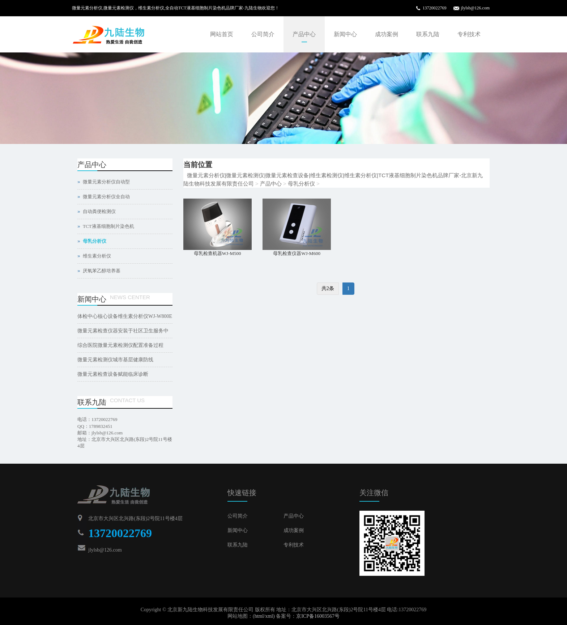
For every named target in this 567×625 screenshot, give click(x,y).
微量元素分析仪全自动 (106, 196)
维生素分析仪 (97, 256)
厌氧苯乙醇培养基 (101, 270)
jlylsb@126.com (475, 7)
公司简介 (262, 34)
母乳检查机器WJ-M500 (217, 253)
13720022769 (435, 7)
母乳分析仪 (301, 183)
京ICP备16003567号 (318, 616)
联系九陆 (427, 34)
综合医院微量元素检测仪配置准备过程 (120, 345)
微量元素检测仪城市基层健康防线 (115, 359)
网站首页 (221, 34)
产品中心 (304, 34)
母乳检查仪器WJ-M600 (296, 253)
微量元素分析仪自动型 (106, 181)
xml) (269, 616)
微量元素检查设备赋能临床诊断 (112, 374)
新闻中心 (345, 34)
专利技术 (469, 34)
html (259, 616)
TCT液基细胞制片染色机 (108, 226)
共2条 (327, 288)
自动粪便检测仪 (99, 211)
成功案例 (386, 34)
